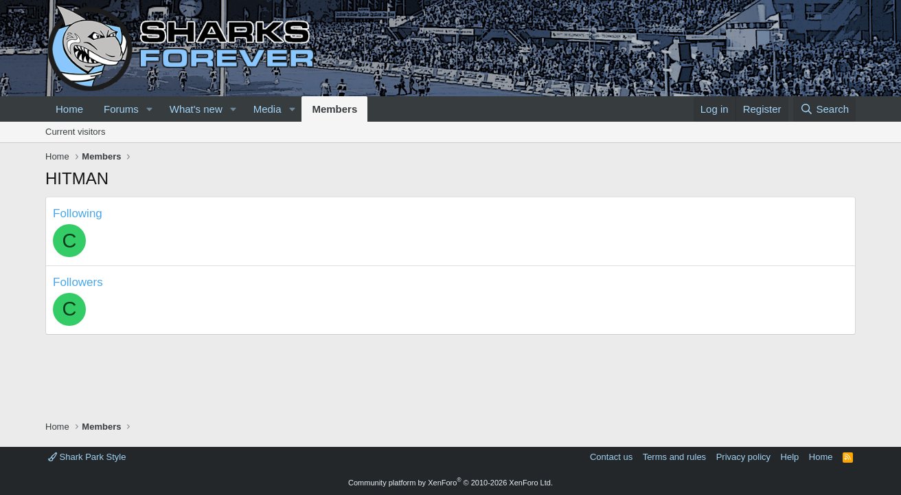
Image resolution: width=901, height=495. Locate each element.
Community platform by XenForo (450, 482)
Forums (121, 109)
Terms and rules (674, 457)
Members (334, 109)
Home (69, 109)
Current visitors (75, 131)
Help (790, 457)
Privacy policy (743, 457)
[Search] (824, 109)
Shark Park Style (87, 457)
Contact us (611, 457)
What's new (196, 109)
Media (267, 109)
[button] (149, 109)
